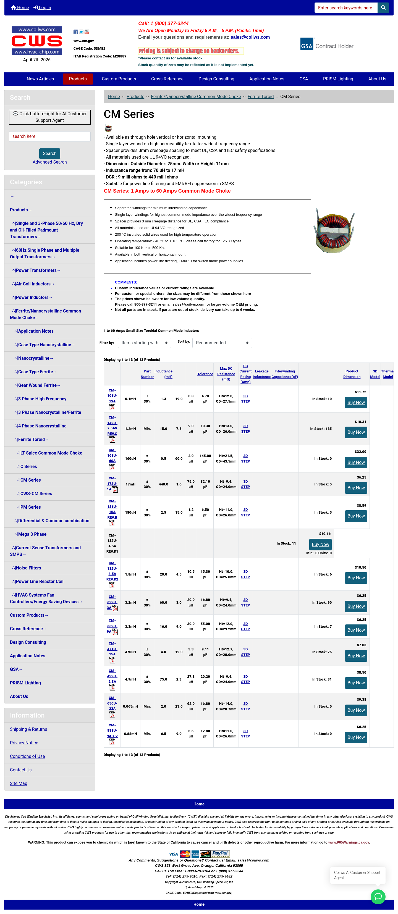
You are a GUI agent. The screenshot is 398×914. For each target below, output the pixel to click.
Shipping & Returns (28, 729)
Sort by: (183, 341)
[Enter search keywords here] (346, 7)
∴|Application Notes (32, 331)
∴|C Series (23, 466)
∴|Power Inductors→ (31, 297)
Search (49, 153)
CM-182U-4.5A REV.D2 (112, 574)
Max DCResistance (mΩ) (226, 373)
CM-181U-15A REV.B (112, 512)
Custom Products (119, 79)
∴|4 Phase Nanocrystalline (38, 426)
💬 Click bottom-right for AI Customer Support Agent (50, 117)
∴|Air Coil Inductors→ (32, 284)
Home (20, 7)
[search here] (50, 136)
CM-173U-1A (112, 483)
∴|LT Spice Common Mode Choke (46, 453)
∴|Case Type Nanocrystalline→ (42, 344)
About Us (377, 79)
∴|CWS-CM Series (31, 493)
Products (78, 79)
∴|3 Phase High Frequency (38, 398)
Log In (42, 7)
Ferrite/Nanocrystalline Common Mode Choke (196, 96)
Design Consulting (216, 79)
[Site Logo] (37, 41)
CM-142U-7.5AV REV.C (112, 428)
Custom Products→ (29, 615)
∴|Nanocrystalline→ (32, 358)
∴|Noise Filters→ (28, 568)
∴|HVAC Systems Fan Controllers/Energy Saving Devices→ (46, 598)
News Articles (40, 79)
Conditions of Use (27, 756)
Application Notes (266, 79)
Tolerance (205, 374)
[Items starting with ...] (144, 343)
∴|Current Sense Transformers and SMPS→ (45, 551)
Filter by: (107, 343)
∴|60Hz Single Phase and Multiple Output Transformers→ (44, 253)
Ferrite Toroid (261, 96)
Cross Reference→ (28, 628)
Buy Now (356, 402)
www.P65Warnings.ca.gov (348, 842)
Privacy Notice (24, 742)
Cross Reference (167, 79)
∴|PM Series (25, 507)
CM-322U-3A (112, 602)
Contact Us (21, 770)
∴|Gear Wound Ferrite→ (35, 385)
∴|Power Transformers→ (35, 270)
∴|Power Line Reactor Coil (37, 581)
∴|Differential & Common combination (50, 520)
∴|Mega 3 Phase (28, 534)
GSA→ (16, 669)
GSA (304, 79)
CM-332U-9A (112, 626)
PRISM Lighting (338, 79)
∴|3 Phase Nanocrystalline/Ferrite (45, 412)
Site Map (18, 783)
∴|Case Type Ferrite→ (33, 371)
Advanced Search (50, 162)
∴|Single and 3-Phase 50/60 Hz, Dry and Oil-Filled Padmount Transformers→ (46, 230)
